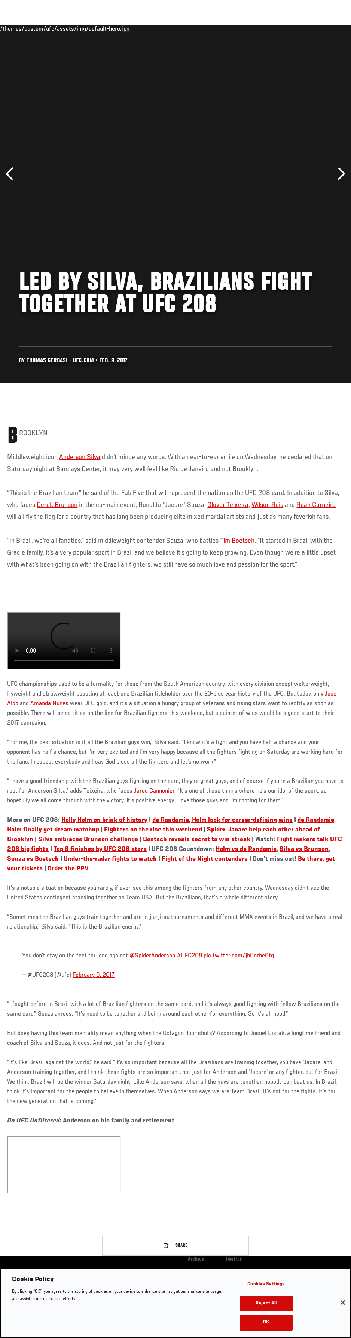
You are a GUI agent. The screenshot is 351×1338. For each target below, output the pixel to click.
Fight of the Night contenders (205, 859)
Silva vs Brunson (304, 849)
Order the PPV (68, 868)
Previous (12, 173)
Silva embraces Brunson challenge (88, 839)
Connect (207, 28)
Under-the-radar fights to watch (110, 859)
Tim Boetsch (237, 541)
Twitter (233, 1259)
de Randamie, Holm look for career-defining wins (222, 820)
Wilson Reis (267, 505)
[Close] (343, 1302)
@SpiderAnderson (152, 956)
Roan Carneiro (316, 505)
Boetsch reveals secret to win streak (196, 839)
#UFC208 (189, 956)
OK (266, 1322)
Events (20, 28)
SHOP (306, 28)
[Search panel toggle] (327, 28)
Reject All (266, 1303)
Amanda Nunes (49, 703)
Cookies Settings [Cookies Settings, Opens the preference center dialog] (266, 1284)
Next (338, 173)
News (114, 28)
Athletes (85, 28)
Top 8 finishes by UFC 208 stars (100, 849)
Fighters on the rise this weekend (153, 830)
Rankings (52, 28)
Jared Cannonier (154, 791)
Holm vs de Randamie (246, 849)
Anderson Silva (79, 457)
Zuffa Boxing (273, 28)
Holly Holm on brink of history (104, 820)
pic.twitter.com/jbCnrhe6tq (239, 956)
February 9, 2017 (94, 975)
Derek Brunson (57, 505)
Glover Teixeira (227, 505)
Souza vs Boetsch (33, 859)
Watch (237, 28)
